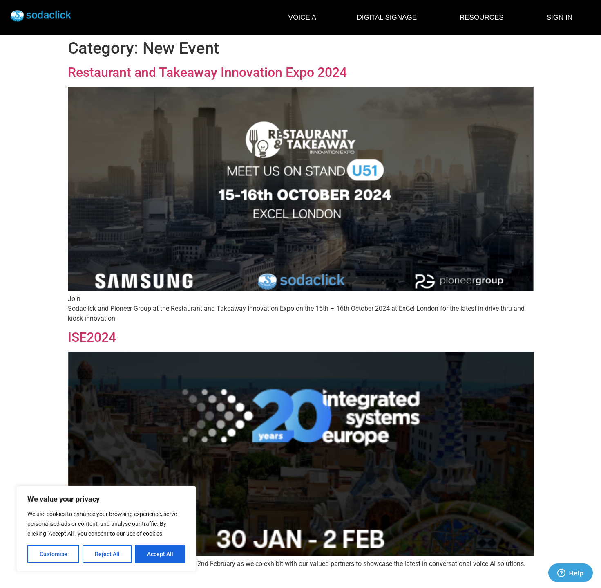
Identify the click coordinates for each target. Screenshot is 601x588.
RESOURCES (484, 17)
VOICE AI (303, 17)
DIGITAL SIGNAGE (389, 17)
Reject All (107, 554)
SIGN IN (559, 17)
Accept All (160, 554)
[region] (106, 529)
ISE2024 (92, 337)
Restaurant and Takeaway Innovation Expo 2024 (207, 72)
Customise (53, 554)
